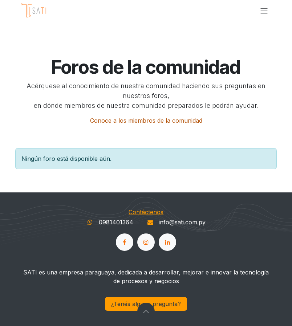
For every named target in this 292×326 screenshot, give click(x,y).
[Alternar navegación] (264, 10)
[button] (146, 311)
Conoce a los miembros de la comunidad (146, 120)
